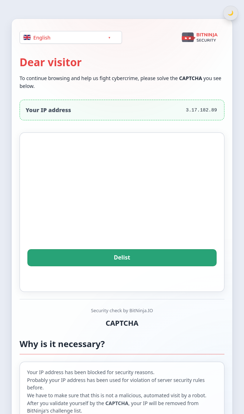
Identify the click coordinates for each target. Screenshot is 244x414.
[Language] (71, 37)
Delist (122, 257)
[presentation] (122, 201)
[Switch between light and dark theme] (230, 13)
